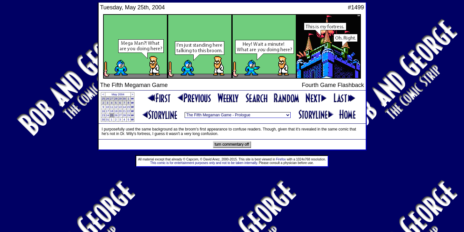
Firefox (281, 159)
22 (128, 111)
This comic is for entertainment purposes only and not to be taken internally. (204, 163)
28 (116, 98)
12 (116, 107)
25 (103, 98)
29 (120, 98)
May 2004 (117, 94)
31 (107, 119)
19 (116, 111)
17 (107, 111)
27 (111, 98)
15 (128, 107)
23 (103, 115)
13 (120, 107)
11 (111, 107)
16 (103, 111)
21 (124, 111)
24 (107, 115)
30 (124, 98)
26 (107, 98)
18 (111, 111)
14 (124, 107)
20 (120, 111)
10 (107, 107)
